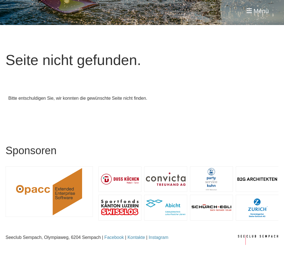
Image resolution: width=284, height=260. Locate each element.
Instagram (158, 237)
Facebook (114, 237)
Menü (258, 11)
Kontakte (136, 237)
